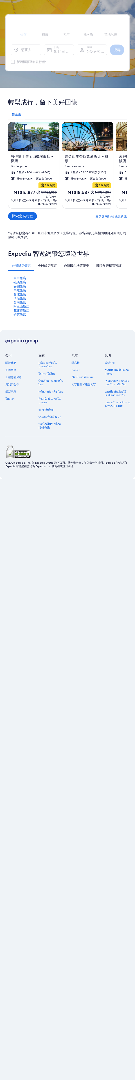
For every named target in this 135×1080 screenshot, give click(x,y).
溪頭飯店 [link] (20, 505)
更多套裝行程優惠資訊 (111, 216)
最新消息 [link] (10, 598)
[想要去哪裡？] (26, 50)
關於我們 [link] (10, 569)
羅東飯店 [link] (20, 521)
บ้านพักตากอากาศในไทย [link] (50, 589)
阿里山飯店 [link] (21, 513)
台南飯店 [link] (20, 509)
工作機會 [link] (10, 576)
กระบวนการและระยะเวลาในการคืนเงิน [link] (117, 589)
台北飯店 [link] (20, 501)
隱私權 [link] (76, 569)
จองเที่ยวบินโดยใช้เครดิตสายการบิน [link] (115, 599)
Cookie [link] (76, 576)
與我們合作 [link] (12, 591)
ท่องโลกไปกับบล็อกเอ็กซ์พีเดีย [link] (49, 632)
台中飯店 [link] (20, 485)
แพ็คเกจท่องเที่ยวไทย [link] (50, 598)
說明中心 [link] (110, 569)
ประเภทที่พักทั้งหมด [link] (49, 623)
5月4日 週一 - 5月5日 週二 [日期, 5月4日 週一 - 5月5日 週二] (64, 51)
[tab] (23, 26)
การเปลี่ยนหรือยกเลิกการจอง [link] (117, 578)
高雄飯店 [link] (20, 497)
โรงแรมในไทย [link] (46, 580)
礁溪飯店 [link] (20, 489)
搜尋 (117, 50)
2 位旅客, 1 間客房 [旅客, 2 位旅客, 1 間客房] (97, 51)
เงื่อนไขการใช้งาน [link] (82, 583)
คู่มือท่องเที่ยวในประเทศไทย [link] (47, 571)
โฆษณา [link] (10, 605)
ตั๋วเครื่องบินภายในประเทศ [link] (49, 607)
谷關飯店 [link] (20, 493)
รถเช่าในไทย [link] (46, 616)
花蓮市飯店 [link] (21, 517)
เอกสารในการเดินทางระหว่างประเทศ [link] (117, 610)
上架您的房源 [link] (13, 583)
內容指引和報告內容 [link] (84, 591)
